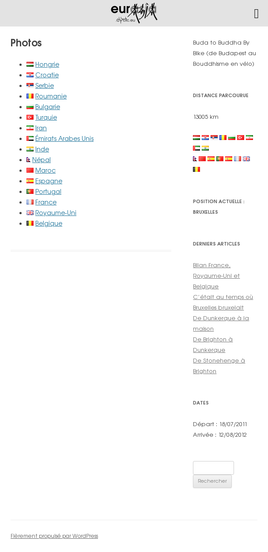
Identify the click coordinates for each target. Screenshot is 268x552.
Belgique (48, 223)
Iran (41, 128)
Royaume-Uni (55, 212)
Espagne (48, 181)
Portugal (48, 191)
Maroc (45, 170)
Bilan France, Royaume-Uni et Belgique (216, 275)
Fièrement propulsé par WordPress (54, 536)
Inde (42, 149)
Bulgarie (47, 106)
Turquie (46, 117)
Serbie (44, 85)
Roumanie (51, 96)
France (46, 202)
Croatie (47, 75)
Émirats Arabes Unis (64, 138)
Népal (41, 159)
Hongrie (47, 64)
